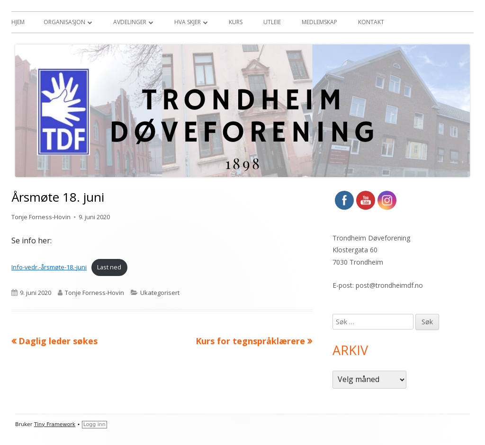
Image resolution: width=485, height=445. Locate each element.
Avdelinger (129, 22)
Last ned (109, 267)
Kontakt (371, 22)
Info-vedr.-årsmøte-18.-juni (49, 267)
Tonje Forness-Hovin (41, 217)
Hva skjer (187, 22)
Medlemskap (319, 22)
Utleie (272, 22)
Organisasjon (64, 22)
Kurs (235, 22)
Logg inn (94, 424)
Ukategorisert (160, 292)
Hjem (18, 22)
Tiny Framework (54, 424)
